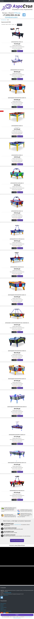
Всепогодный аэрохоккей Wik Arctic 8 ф (17, 462)
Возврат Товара (3, 609)
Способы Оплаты (3, 607)
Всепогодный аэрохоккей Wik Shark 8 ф (17, 97)
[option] (17, 33)
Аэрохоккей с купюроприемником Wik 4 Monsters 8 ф (17, 322)
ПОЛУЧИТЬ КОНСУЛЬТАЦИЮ (17, 540)
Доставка (2, 604)
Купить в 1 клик (15, 51)
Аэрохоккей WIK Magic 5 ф (17, 211)
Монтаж (1, 606)
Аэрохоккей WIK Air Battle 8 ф (17, 266)
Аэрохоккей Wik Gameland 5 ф (17, 183)
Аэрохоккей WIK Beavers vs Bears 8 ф (17, 434)
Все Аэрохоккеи (3, 19)
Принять (17, 614)
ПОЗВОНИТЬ (25, 1)
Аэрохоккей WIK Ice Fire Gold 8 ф (17, 490)
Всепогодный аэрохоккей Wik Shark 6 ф (17, 294)
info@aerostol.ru (5, 595)
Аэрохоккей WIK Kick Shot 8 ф (17, 69)
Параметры (19, 24)
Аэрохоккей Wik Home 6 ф (17, 155)
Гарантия (2, 608)
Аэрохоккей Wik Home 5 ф (17, 125)
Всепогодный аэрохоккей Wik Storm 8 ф (17, 350)
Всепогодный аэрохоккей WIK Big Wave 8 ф (17, 406)
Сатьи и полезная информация (5, 611)
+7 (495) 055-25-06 (11, 15)
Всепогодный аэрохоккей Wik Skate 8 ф (17, 378)
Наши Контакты (3, 603)
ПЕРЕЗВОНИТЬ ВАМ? (11, 17)
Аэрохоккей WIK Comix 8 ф (17, 41)
